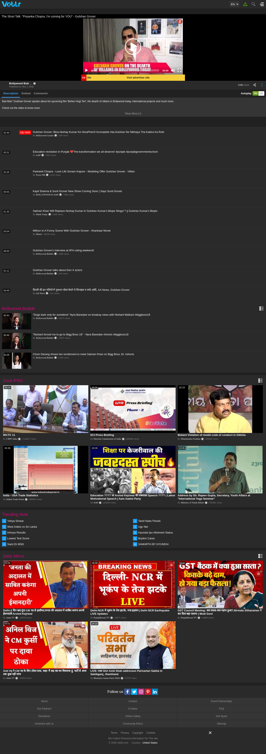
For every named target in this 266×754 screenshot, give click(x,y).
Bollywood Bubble (21, 83)
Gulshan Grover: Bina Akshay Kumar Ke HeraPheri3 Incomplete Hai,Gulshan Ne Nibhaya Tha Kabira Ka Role (98, 132)
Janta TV (10, 617)
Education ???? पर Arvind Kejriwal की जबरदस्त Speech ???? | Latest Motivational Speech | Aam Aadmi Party (132, 497)
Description (10, 93)
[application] (133, 46)
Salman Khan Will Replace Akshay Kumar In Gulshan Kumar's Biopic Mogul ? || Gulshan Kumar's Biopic (95, 210)
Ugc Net (143, 526)
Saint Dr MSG (15, 544)
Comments (41, 93)
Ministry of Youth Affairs (192, 502)
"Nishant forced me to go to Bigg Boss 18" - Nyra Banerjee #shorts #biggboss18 (80, 334)
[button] (133, 46)
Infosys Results (16, 532)
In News (132, 708)
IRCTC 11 (9, 434)
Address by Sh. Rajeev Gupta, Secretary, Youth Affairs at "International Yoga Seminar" (214, 497)
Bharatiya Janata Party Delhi (107, 678)
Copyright (137, 732)
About (44, 701)
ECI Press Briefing (102, 434)
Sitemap (221, 723)
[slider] (129, 70)
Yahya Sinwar (15, 520)
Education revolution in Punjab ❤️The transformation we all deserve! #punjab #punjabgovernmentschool (95, 151)
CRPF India (11, 439)
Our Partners (44, 708)
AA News (40, 293)
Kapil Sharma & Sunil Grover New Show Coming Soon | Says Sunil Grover (77, 191)
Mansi (39, 234)
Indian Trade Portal (15, 499)
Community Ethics (133, 723)
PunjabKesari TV (102, 617)
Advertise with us (44, 723)
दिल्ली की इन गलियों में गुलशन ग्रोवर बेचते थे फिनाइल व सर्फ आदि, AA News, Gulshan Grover (81, 289)
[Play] (86, 70)
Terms (114, 732)
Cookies (150, 732)
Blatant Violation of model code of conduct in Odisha (212, 434)
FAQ (221, 708)
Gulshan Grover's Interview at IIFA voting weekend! (63, 250)
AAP (38, 155)
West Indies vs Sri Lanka (22, 526)
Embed (26, 93)
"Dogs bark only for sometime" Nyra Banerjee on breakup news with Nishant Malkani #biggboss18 (91, 314)
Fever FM (40, 175)
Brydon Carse (146, 538)
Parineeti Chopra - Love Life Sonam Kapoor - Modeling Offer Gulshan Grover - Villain (84, 171)
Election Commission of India (107, 439)
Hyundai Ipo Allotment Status (155, 532)
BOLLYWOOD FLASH (47, 194)
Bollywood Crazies (45, 135)
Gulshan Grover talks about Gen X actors (57, 270)
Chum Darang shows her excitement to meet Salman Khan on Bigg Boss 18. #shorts (83, 354)
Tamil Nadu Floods (149, 520)
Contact (133, 701)
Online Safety (132, 716)
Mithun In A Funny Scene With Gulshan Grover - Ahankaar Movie (72, 230)
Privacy (125, 732)
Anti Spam (221, 716)
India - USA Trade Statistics (20, 495)
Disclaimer (44, 716)
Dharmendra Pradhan (191, 439)
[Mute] (173, 70)
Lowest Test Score (18, 538)
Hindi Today (42, 214)
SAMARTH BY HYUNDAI (153, 544)
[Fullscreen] (179, 70)
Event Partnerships (221, 701)
